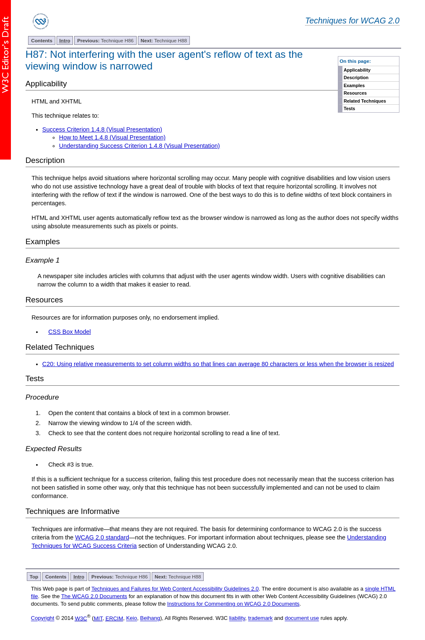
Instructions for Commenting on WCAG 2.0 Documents (233, 604)
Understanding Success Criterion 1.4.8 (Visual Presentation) (139, 145)
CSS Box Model (69, 331)
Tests (349, 108)
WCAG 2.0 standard (102, 537)
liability (237, 618)
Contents (41, 40)
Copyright (42, 618)
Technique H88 (163, 40)
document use (302, 618)
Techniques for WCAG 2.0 (352, 20)
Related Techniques (365, 100)
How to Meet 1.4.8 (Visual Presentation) (112, 137)
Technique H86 (105, 40)
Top (34, 576)
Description (356, 77)
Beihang (150, 618)
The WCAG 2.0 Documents (94, 596)
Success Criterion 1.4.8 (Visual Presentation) (102, 129)
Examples (354, 85)
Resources (355, 92)
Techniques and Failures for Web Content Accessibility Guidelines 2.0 (175, 589)
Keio (131, 618)
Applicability (357, 69)
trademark (260, 618)
